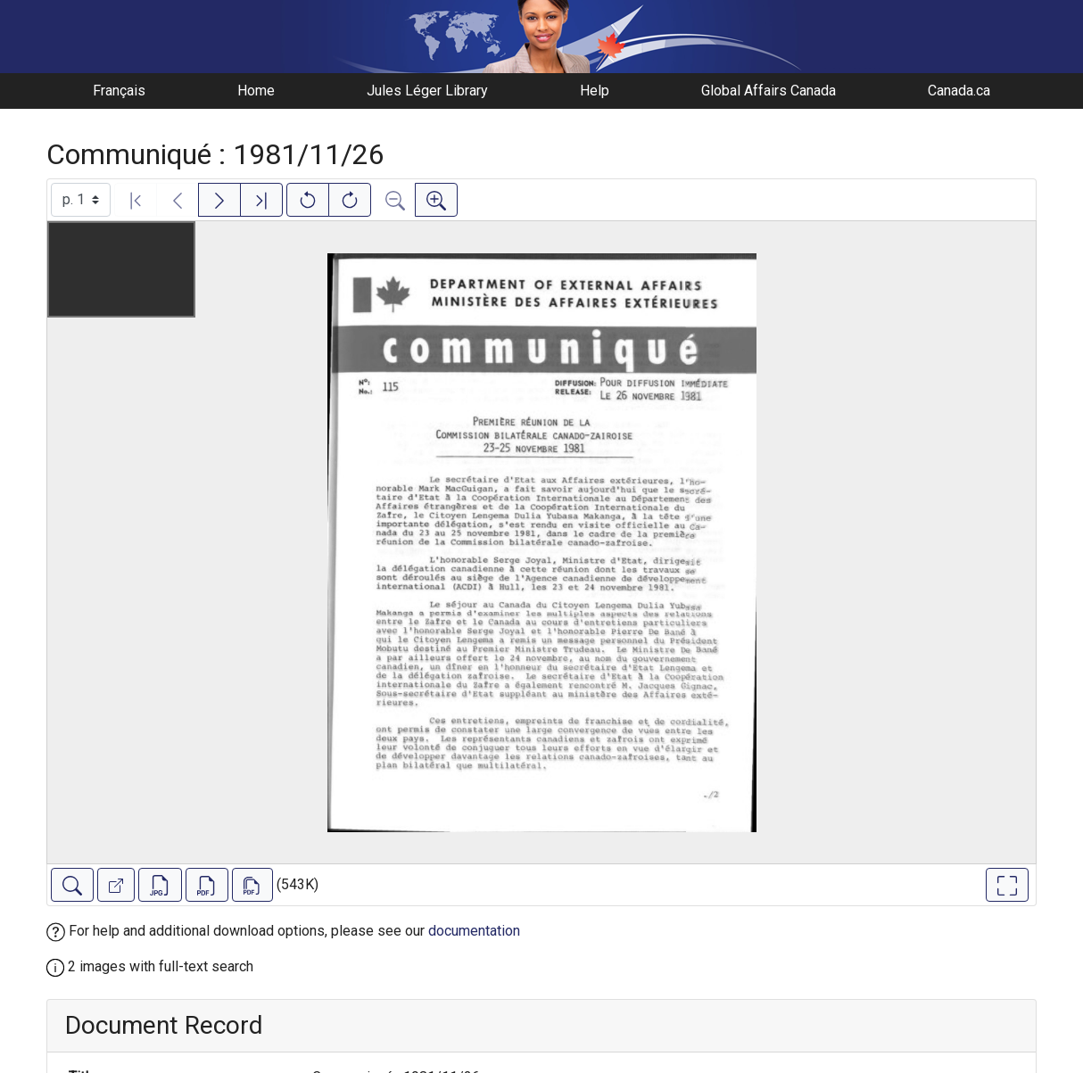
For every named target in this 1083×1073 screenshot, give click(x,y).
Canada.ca (959, 90)
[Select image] (81, 200)
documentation (474, 930)
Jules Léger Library (427, 90)
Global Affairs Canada (768, 90)
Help (594, 90)
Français (119, 90)
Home (256, 90)
